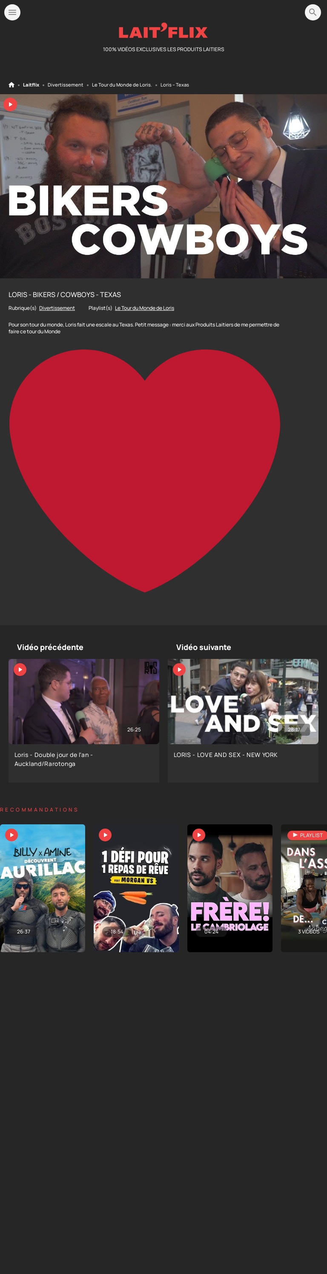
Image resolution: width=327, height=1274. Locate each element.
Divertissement (65, 85)
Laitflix (31, 85)
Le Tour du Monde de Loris (121, 85)
